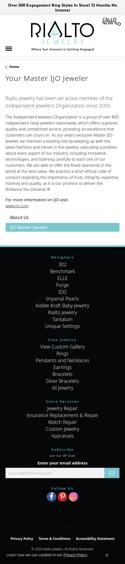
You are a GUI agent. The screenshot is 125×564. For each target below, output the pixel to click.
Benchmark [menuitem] (62, 271)
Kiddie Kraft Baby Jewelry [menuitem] (62, 305)
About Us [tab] (19, 217)
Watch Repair (62, 422)
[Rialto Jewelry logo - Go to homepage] (62, 36)
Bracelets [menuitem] (62, 374)
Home (14, 66)
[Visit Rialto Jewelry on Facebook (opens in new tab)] (51, 496)
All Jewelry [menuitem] (62, 387)
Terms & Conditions (54, 538)
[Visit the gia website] (53, 522)
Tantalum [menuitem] (62, 319)
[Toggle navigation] (11, 50)
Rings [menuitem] (63, 353)
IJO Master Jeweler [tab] (29, 227)
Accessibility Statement (95, 538)
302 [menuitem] (62, 264)
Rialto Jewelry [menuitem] (62, 312)
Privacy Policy (22, 538)
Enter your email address (62, 463)
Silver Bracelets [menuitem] (62, 381)
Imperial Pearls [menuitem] (62, 298)
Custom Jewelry (62, 429)
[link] (111, 21)
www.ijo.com (16, 205)
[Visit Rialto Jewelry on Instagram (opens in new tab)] (73, 496)
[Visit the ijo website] (72, 522)
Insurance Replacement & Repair (62, 415)
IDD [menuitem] (62, 291)
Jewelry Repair (62, 408)
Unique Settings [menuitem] (62, 326)
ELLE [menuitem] (62, 278)
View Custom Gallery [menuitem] (62, 346)
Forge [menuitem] (62, 285)
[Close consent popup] (107, 555)
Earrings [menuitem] (62, 367)
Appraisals (62, 435)
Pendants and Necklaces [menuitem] (62, 360)
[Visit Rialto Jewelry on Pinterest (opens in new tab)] (62, 496)
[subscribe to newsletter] (112, 473)
